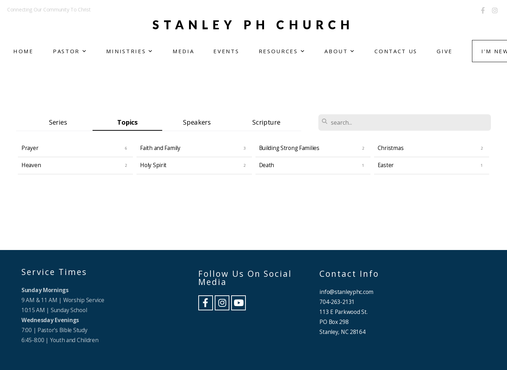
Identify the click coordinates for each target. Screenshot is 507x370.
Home (23, 51)
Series (58, 122)
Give (445, 51)
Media (183, 51)
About (339, 51)
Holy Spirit (153, 165)
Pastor (70, 51)
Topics (127, 122)
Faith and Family (160, 148)
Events (226, 51)
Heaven (31, 165)
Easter (386, 165)
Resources (282, 51)
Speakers (197, 122)
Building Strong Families (289, 148)
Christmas (390, 148)
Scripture (266, 122)
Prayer (29, 148)
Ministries (129, 51)
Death (266, 165)
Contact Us (395, 51)
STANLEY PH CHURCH (253, 25)
